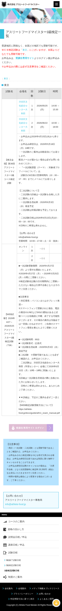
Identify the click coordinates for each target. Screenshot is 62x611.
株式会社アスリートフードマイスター (20, 5)
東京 (24, 50)
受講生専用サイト (25, 58)
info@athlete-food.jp (15, 504)
